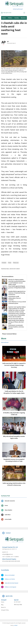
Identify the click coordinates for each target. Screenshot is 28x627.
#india (9, 263)
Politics (10, 18)
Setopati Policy (5, 610)
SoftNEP (16, 625)
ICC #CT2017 (17, 602)
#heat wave (15, 263)
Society (16, 18)
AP (8, 42)
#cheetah (4, 263)
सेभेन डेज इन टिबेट (18, 605)
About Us (3, 607)
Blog (2, 605)
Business (23, 18)
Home (2, 602)
